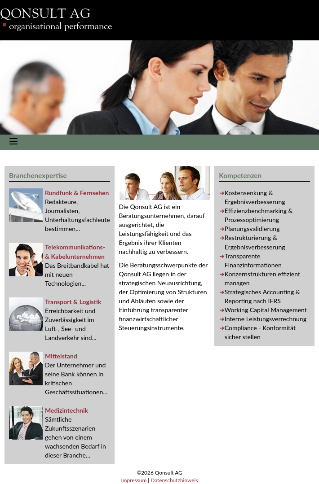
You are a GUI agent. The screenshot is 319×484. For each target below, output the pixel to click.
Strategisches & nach (262, 296)
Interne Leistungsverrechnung (265, 319)
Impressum (133, 480)
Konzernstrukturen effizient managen (262, 278)
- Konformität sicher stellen (260, 332)
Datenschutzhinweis (174, 480)
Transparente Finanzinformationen (253, 260)
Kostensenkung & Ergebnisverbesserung (255, 197)
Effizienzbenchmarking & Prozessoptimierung (259, 215)
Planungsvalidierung (252, 228)
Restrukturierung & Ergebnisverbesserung (255, 242)
